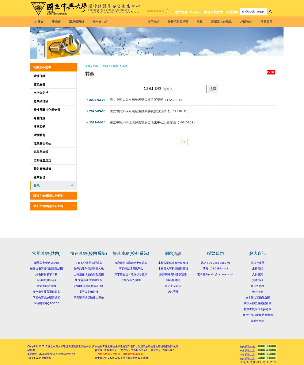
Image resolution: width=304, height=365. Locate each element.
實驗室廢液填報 (46, 286)
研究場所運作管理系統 (88, 280)
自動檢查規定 (42, 160)
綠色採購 (39, 118)
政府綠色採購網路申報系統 (130, 262)
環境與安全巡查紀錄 (46, 262)
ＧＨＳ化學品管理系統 (88, 262)
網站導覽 (181, 12)
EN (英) (270, 72)
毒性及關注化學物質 (47, 109)
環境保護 (39, 76)
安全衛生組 (101, 21)
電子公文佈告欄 (88, 291)
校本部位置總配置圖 (257, 297)
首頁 (87, 66)
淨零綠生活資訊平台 (131, 268)
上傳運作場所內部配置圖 (89, 274)
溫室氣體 (39, 126)
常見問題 (265, 21)
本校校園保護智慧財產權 (173, 262)
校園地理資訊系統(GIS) (88, 286)
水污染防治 (41, 93)
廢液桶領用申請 (46, 280)
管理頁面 (232, 12)
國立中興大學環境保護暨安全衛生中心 (69, 346)
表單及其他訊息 (220, 21)
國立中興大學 (213, 12)
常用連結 (152, 21)
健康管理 (39, 177)
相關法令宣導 (42, 67)
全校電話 (257, 268)
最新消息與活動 (177, 21)
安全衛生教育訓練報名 (46, 291)
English (196, 12)
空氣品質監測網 (131, 280)
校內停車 (257, 291)
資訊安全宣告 (173, 286)
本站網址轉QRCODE (46, 303)
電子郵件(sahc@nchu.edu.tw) (215, 274)
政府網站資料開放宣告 (173, 274)
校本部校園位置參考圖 (257, 309)
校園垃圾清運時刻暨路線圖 (46, 268)
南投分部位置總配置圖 (257, 303)
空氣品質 (39, 84)
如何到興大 (258, 286)
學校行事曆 (258, 262)
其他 (36, 185)
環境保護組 (77, 21)
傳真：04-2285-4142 (215, 268)
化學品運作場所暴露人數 (89, 268)
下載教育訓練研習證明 (46, 297)
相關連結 (245, 21)
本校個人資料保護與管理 (173, 268)
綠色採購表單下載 (46, 274)
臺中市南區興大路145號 (45, 354)
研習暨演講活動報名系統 (89, 297)
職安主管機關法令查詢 (48, 206)
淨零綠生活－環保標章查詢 (130, 274)
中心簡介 (39, 21)
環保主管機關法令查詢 (48, 195)
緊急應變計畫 (42, 168)
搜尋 (158, 89)
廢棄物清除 (41, 101)
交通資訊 (257, 280)
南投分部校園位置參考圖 (258, 314)
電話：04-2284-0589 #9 (215, 262)
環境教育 (39, 135)
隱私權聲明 (173, 280)
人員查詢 (257, 274)
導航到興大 (258, 320)
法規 (199, 21)
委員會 (57, 21)
